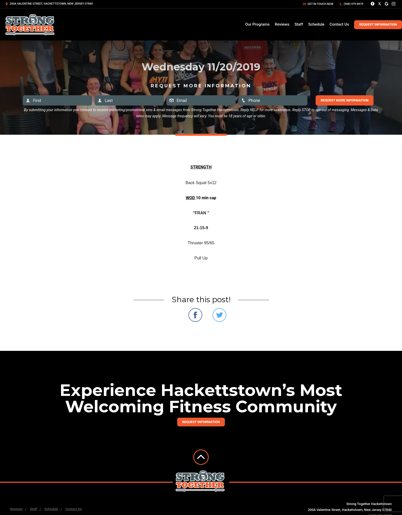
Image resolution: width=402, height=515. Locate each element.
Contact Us (339, 24)
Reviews (282, 24)
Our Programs (257, 24)
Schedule (316, 24)
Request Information (378, 24)
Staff (299, 24)
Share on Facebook (195, 315)
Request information (201, 422)
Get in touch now (318, 4)
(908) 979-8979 (351, 4)
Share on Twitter (219, 315)
